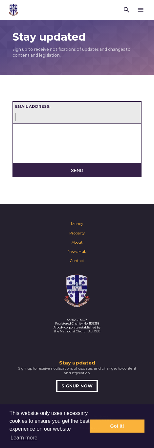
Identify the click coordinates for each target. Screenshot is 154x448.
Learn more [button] (24, 437)
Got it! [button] (117, 426)
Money (77, 223)
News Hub (77, 251)
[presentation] (67, 146)
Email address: (32, 106)
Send (77, 170)
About (77, 242)
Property (77, 233)
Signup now (77, 385)
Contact (77, 260)
